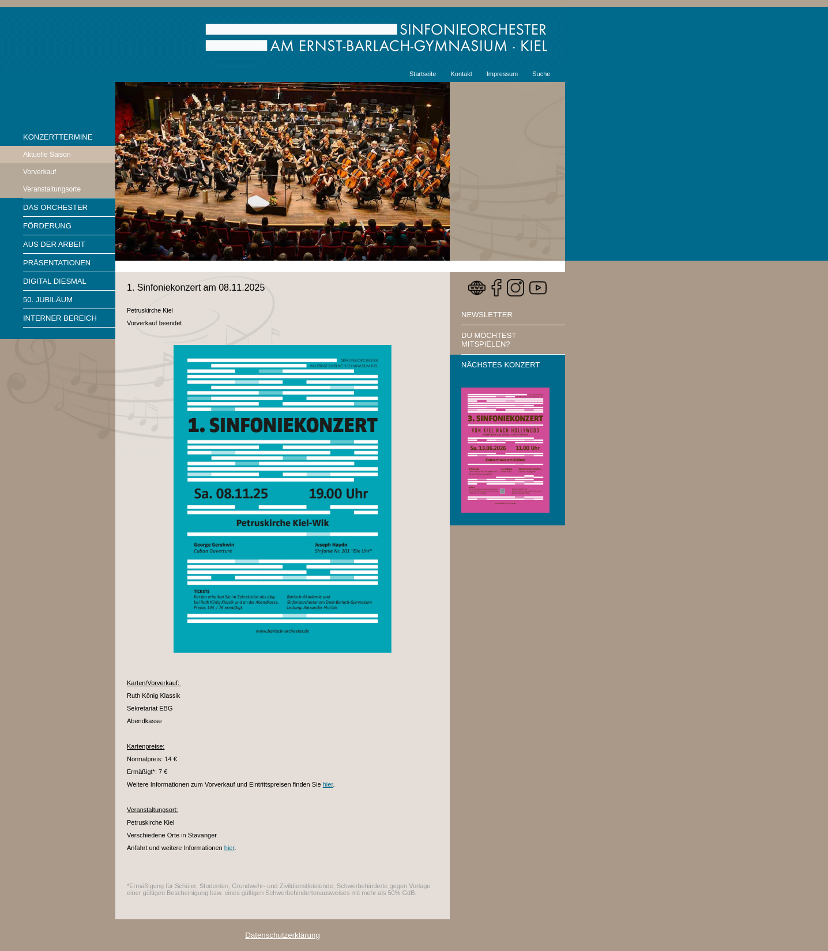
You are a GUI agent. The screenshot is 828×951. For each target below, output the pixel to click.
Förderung (47, 225)
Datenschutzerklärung (282, 935)
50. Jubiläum (48, 299)
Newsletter (487, 314)
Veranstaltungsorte (52, 189)
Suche (541, 73)
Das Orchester (55, 207)
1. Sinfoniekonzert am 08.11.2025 (196, 287)
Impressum (502, 73)
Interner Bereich (60, 318)
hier (328, 784)
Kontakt (461, 73)
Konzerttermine (57, 137)
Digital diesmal (54, 281)
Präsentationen (57, 262)
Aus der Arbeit (54, 244)
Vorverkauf (39, 172)
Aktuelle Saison (47, 155)
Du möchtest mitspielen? (488, 339)
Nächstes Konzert (500, 364)
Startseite (422, 73)
